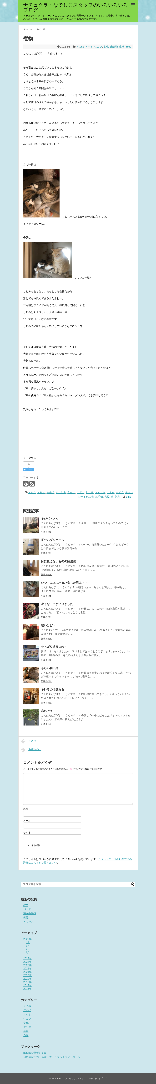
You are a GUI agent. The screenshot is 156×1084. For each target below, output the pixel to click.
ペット (89, 46)
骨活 (26, 917)
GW (25, 905)
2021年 (27, 972)
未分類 (114, 46)
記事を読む (46, 532)
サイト (27, 832)
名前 (25, 808)
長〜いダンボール (52, 540)
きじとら (61, 492)
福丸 (117, 496)
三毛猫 (99, 496)
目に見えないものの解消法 (58, 561)
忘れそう (47, 710)
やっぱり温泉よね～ (54, 646)
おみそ (41, 492)
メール (27, 820)
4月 (28, 942)
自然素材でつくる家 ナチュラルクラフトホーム (51, 1057)
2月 (28, 949)
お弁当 (50, 492)
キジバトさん (49, 518)
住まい (98, 46)
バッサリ (28, 909)
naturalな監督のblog (34, 1052)
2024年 (27, 961)
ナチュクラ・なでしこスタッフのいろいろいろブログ (75, 7)
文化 (106, 46)
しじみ (90, 492)
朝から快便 (29, 913)
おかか (32, 492)
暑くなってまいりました (57, 604)
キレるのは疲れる (52, 689)
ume (128, 496)
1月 (28, 952)
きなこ (71, 492)
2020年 (27, 975)
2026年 (27, 939)
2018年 (27, 982)
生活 (121, 46)
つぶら (111, 492)
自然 (128, 46)
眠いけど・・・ (51, 625)
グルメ (27, 1010)
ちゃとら (100, 492)
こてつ (80, 492)
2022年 (27, 968)
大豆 (107, 496)
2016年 (27, 988)
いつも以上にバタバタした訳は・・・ (65, 582)
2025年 (27, 958)
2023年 (27, 965)
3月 (28, 945)
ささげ (28, 741)
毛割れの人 (31, 749)
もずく (120, 492)
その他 (80, 46)
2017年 (27, 985)
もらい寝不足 (49, 668)
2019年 (27, 978)
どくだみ (28, 921)
